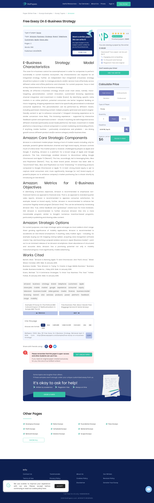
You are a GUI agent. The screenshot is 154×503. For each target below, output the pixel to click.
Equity (81, 287)
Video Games (53, 291)
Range (26, 298)
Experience (61, 287)
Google (52, 287)
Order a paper (49, 394)
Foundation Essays (88, 424)
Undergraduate (122, 93)
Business (40, 36)
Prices (103, 4)
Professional (122, 98)
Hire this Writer (114, 73)
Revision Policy (109, 478)
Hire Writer (124, 4)
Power (67, 295)
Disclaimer (80, 483)
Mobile (37, 287)
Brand (55, 36)
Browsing (27, 295)
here (44, 488)
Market (45, 287)
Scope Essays (86, 434)
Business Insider (83, 291)
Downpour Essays (33, 424)
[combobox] (114, 109)
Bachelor (106, 98)
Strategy (48, 36)
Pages (114, 119)
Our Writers (107, 474)
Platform (75, 295)
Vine (42, 295)
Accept (60, 486)
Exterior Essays (59, 434)
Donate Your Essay (110, 483)
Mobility (34, 298)
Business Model (40, 291)
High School (106, 93)
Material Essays (87, 429)
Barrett (36, 295)
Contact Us (27, 474)
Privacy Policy (55, 478)
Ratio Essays (58, 424)
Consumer (72, 287)
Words (124, 119)
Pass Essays (113, 424)
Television (27, 291)
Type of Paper (104, 104)
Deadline (102, 125)
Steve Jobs (44, 40)
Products (59, 295)
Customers (29, 40)
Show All (33, 440)
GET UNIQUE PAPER (83, 355)
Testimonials (55, 474)
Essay (39, 33)
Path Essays (30, 429)
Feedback (85, 295)
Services (50, 295)
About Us (80, 474)
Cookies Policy (82, 478)
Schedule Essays (60, 429)
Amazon (33, 36)
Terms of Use (28, 478)
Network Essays (32, 434)
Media (63, 291)
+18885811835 (84, 494)
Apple (36, 40)
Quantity (102, 114)
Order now (82, 52)
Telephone (62, 36)
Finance (72, 291)
